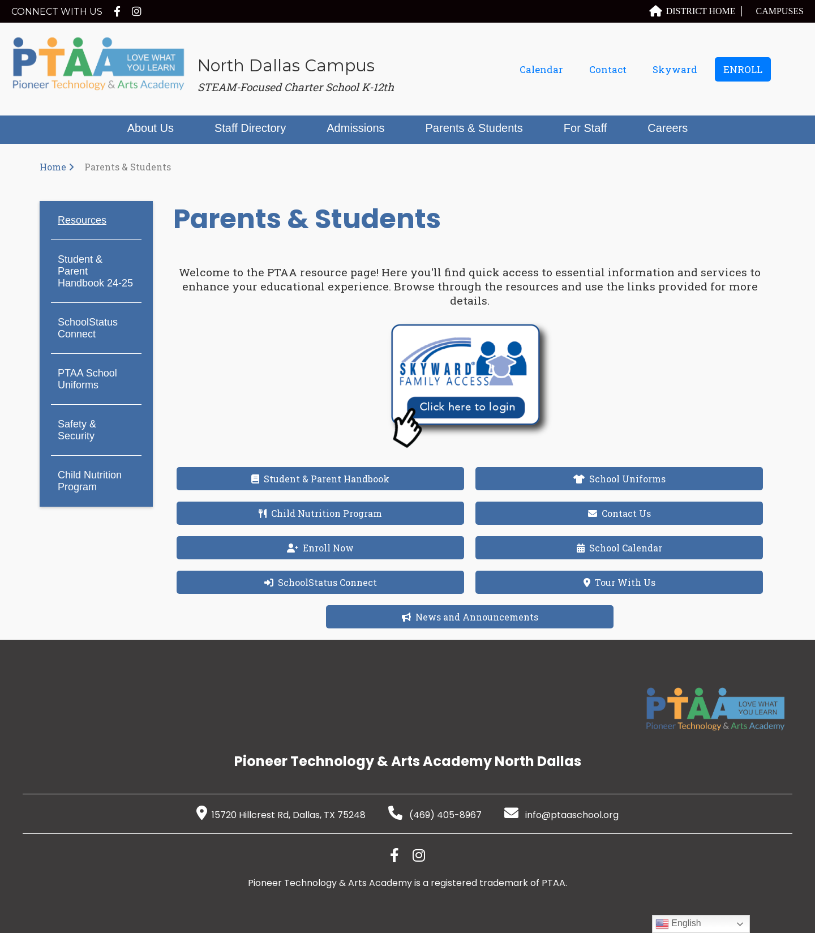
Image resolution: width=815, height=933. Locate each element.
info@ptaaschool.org (561, 814)
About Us (150, 128)
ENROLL (742, 69)
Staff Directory (250, 128)
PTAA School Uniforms (87, 379)
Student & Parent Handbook (320, 479)
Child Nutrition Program (90, 481)
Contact (608, 69)
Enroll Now (320, 548)
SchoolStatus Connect (88, 328)
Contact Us (619, 513)
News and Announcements (470, 617)
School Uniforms (619, 479)
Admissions (355, 128)
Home (53, 167)
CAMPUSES (780, 11)
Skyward (675, 69)
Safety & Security (77, 430)
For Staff (585, 128)
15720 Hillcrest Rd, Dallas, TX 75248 (281, 814)
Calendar (541, 69)
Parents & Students (474, 128)
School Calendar (619, 548)
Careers (667, 128)
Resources (82, 220)
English (678, 924)
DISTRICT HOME (692, 11)
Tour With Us (619, 582)
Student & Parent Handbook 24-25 (95, 271)
